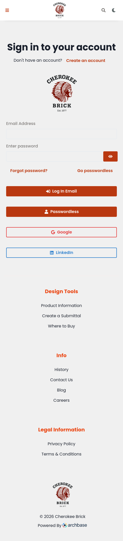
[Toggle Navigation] (7, 10)
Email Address (20, 123)
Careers (61, 400)
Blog (61, 390)
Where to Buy (61, 326)
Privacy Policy (61, 444)
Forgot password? (28, 171)
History (61, 370)
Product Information (61, 306)
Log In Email (61, 191)
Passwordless (61, 212)
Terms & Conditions (61, 454)
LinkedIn (61, 253)
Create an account (85, 60)
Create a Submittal (61, 316)
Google (61, 232)
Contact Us (61, 380)
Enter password (22, 146)
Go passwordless (95, 171)
